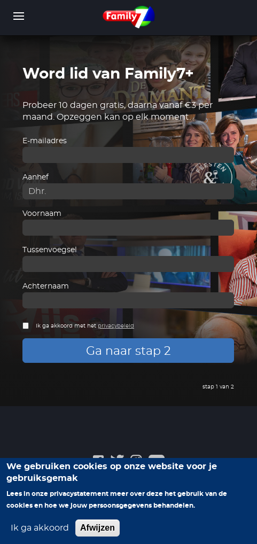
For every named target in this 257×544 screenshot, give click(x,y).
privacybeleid (116, 326)
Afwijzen (97, 534)
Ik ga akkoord (40, 534)
